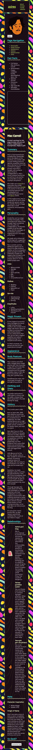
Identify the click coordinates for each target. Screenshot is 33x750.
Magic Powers (15, 47)
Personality (14, 45)
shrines (22, 6)
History (13, 51)
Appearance (15, 49)
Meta (12, 54)
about (22, 4)
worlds (22, 7)
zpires (12, 6)
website (22, 9)
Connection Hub (16, 744)
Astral (20, 183)
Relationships (15, 52)
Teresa (12, 195)
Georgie (22, 187)
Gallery (10, 36)
